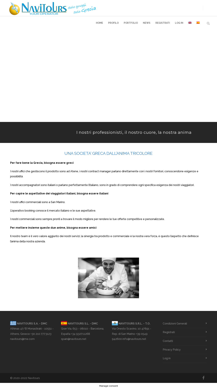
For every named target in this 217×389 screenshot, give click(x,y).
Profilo (113, 23)
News (146, 23)
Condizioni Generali (175, 323)
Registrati (162, 23)
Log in (179, 23)
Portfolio (131, 23)
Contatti (168, 341)
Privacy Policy (172, 349)
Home (99, 23)
